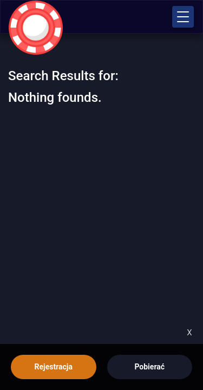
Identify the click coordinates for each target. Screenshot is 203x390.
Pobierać (149, 366)
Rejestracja (54, 366)
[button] (183, 17)
